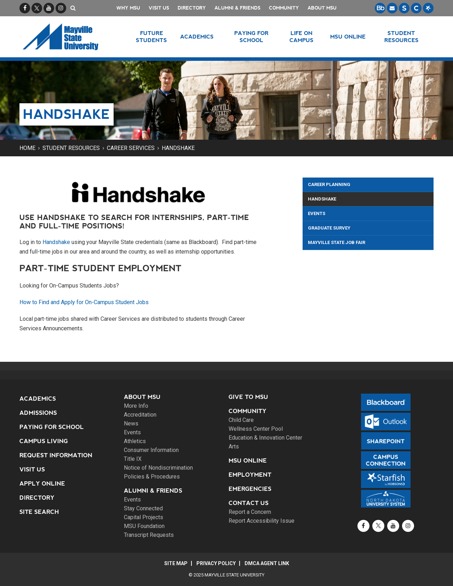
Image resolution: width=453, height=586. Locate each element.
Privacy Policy (216, 563)
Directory (192, 8)
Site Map (176, 563)
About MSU (322, 8)
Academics (37, 398)
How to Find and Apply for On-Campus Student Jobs (84, 302)
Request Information (55, 455)
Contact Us (249, 503)
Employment (250, 474)
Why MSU (128, 8)
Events (316, 213)
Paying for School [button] (251, 36)
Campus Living (43, 441)
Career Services (131, 148)
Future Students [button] (151, 36)
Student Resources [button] (401, 36)
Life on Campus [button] (301, 36)
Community (284, 8)
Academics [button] (197, 37)
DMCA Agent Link (267, 563)
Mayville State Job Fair (336, 242)
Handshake (178, 148)
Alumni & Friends (237, 8)
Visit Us (159, 8)
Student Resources (71, 148)
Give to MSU (248, 397)
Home (27, 148)
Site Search (39, 512)
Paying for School (51, 427)
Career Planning (329, 184)
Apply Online (42, 483)
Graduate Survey (329, 228)
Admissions (38, 413)
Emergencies (250, 489)
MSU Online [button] (348, 37)
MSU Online (248, 460)
